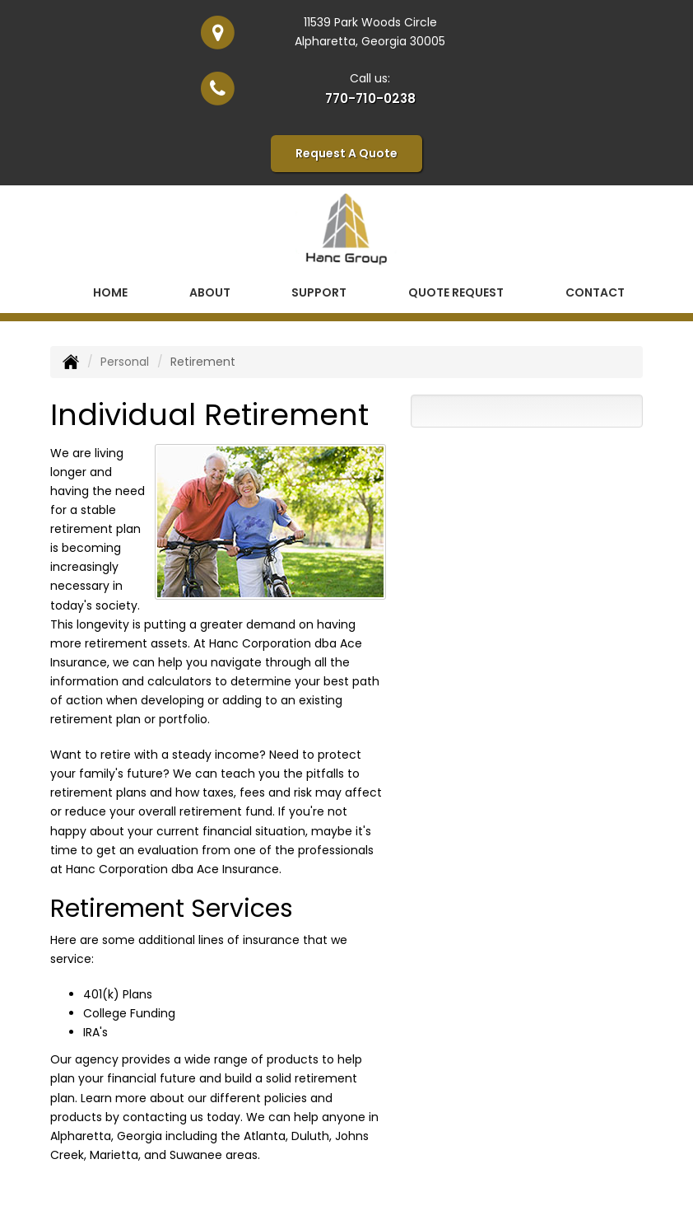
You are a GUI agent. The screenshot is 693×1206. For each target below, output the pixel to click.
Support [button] (318, 292)
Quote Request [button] (456, 292)
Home (110, 292)
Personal (124, 361)
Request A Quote (346, 153)
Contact (595, 292)
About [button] (209, 292)
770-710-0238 (370, 98)
